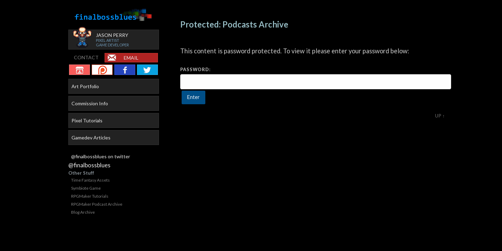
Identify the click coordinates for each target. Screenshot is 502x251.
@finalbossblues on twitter (100, 156)
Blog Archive (83, 212)
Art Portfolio (85, 86)
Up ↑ (440, 116)
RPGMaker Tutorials (89, 196)
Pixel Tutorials (86, 120)
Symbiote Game (86, 188)
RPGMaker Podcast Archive (96, 204)
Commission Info (89, 103)
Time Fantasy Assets (90, 180)
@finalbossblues (89, 165)
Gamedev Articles (91, 137)
